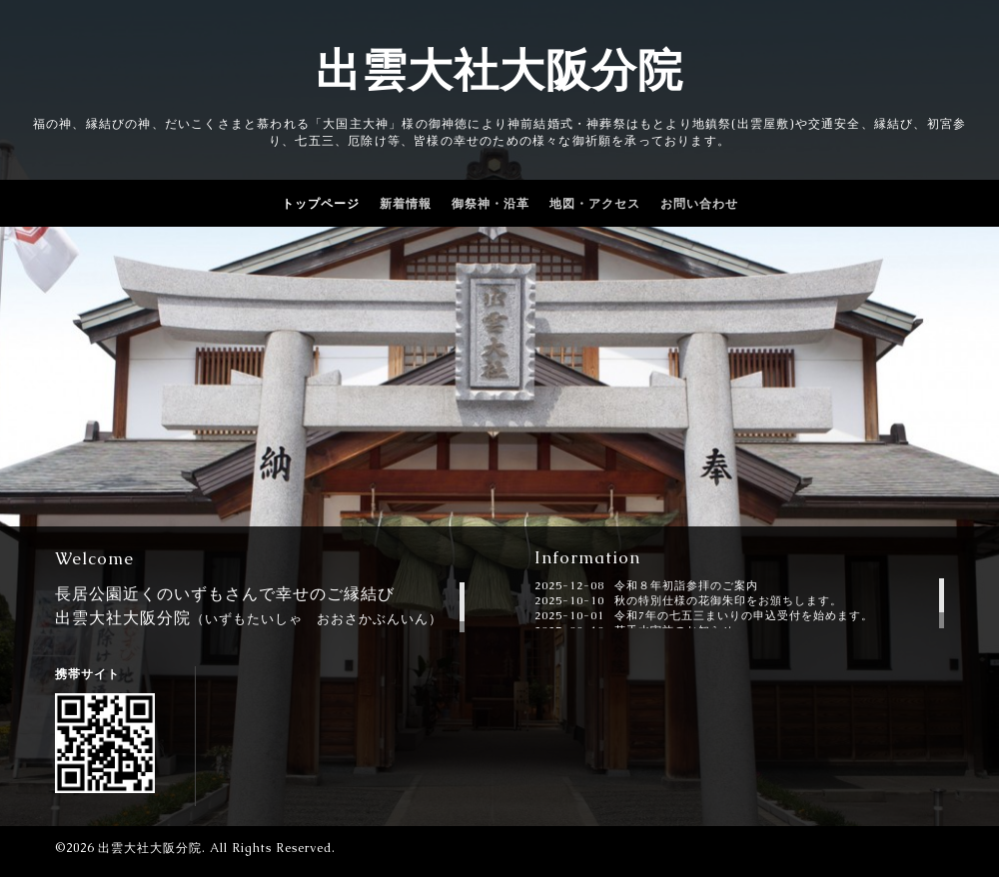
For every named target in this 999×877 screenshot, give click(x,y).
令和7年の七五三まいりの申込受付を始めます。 (743, 615)
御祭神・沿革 (490, 204)
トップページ (321, 204)
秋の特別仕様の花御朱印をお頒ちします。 (728, 600)
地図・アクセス (594, 204)
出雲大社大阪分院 (499, 70)
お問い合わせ (699, 204)
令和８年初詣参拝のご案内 (686, 585)
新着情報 (406, 204)
